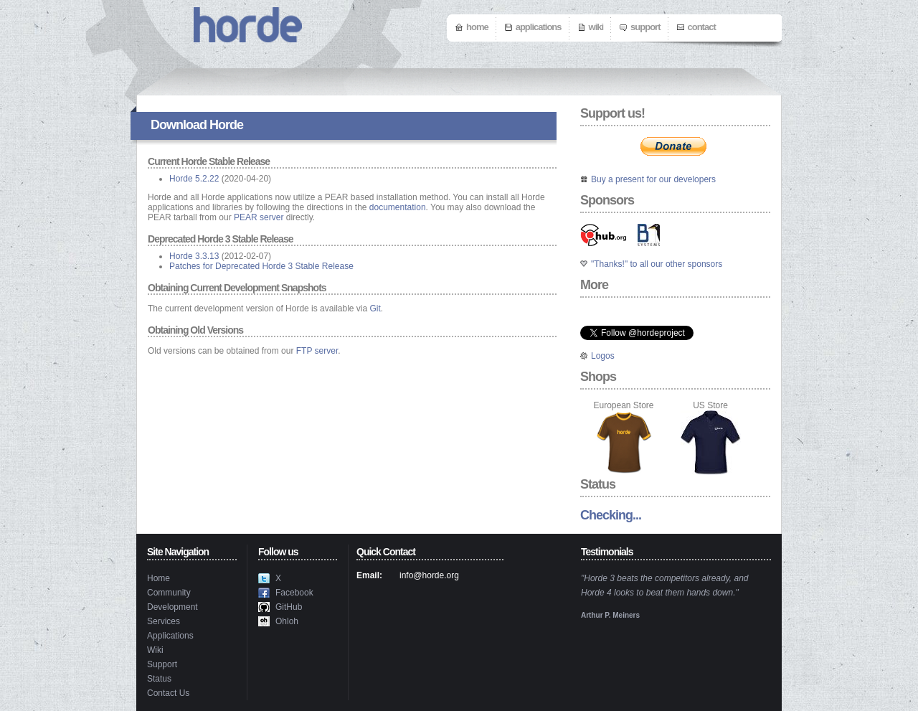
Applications (539, 27)
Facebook (294, 593)
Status (159, 679)
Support (645, 27)
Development (172, 607)
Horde (226, 125)
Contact (702, 27)
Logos (603, 356)
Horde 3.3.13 (194, 256)
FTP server (317, 351)
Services (163, 621)
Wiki (596, 27)
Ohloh (286, 621)
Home (477, 27)
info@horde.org (429, 575)
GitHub (288, 607)
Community (169, 593)
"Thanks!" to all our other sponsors (656, 264)
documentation (397, 207)
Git (375, 308)
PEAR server (258, 217)
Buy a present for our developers (653, 179)
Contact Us (168, 693)
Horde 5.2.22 (194, 179)
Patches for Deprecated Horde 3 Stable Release (261, 266)
